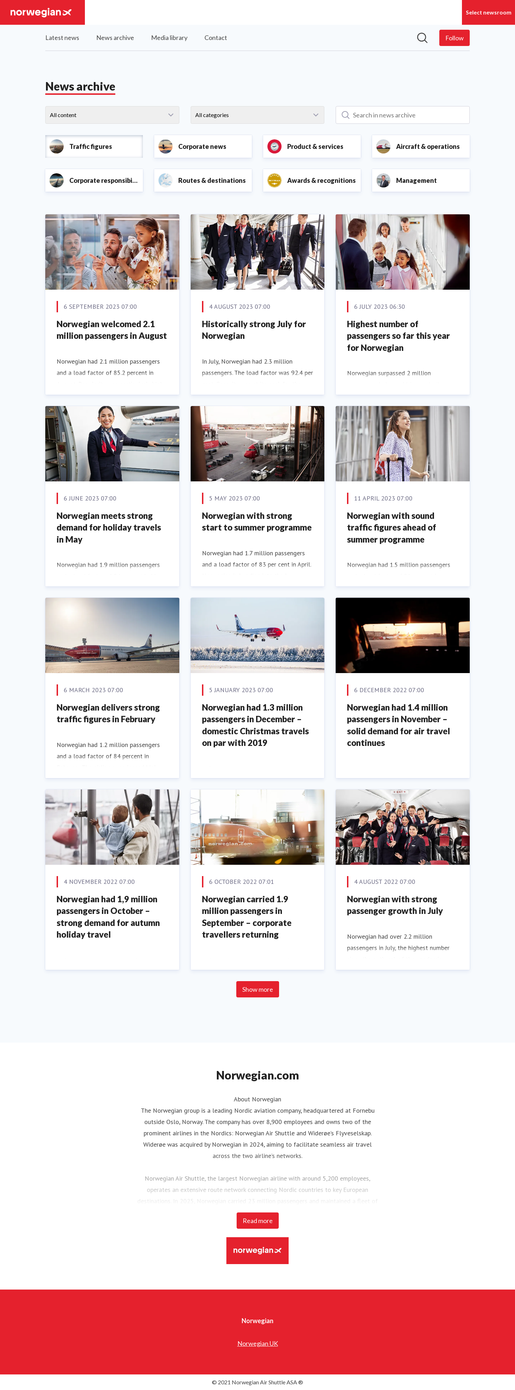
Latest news (62, 37)
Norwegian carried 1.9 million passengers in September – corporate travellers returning (246, 917)
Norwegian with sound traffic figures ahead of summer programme (391, 527)
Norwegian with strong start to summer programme (257, 521)
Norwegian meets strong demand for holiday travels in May (109, 527)
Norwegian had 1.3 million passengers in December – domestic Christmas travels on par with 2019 (255, 725)
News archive (115, 37)
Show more (257, 989)
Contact (215, 37)
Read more (258, 1220)
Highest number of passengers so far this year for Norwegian (398, 336)
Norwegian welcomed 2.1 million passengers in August (112, 330)
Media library (169, 37)
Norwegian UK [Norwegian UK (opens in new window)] (257, 1343)
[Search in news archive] (403, 115)
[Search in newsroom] (422, 38)
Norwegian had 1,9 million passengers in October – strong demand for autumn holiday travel (108, 917)
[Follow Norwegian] (454, 38)
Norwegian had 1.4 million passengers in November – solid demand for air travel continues (398, 725)
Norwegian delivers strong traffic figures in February (108, 713)
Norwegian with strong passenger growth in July (395, 905)
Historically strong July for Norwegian (254, 330)
